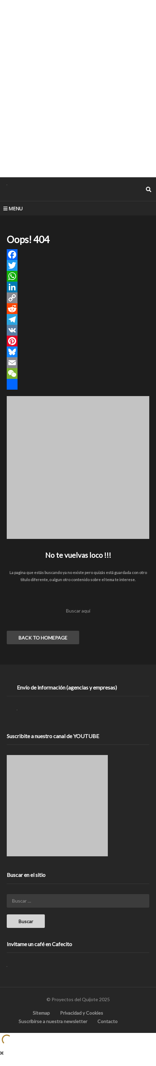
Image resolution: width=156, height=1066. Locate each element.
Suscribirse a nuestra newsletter (53, 1021)
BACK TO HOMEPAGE (43, 638)
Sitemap (41, 1013)
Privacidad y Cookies (81, 1013)
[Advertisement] (78, 88)
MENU (13, 208)
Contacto (107, 1021)
